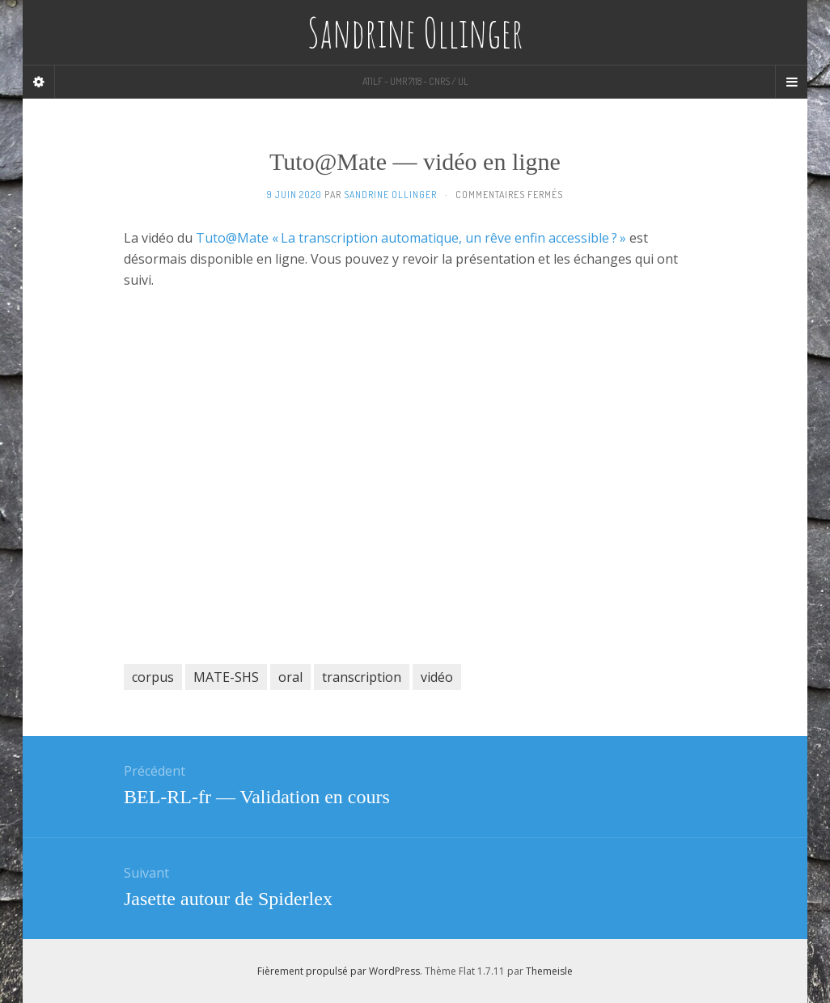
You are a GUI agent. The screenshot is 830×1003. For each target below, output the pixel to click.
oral (290, 677)
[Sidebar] (39, 82)
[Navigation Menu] (791, 82)
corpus (153, 677)
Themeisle (549, 971)
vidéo (437, 677)
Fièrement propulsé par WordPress (338, 971)
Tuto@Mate (232, 238)
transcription (361, 677)
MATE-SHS (226, 677)
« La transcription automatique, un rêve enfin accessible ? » (449, 238)
